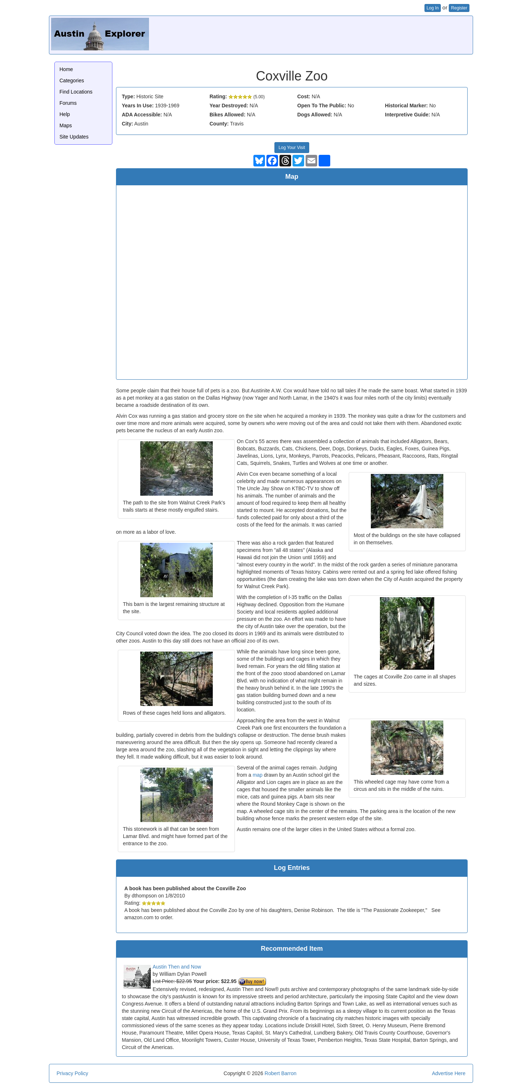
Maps (65, 125)
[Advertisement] (339, 34)
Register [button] (459, 8)
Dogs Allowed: (314, 114)
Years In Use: (138, 105)
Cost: (303, 96)
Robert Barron (281, 1073)
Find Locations (75, 92)
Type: (128, 96)
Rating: (218, 96)
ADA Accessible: (142, 114)
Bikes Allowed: (227, 114)
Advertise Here (448, 1073)
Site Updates (73, 137)
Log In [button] (433, 8)
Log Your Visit (291, 147)
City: (127, 124)
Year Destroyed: (229, 105)
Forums (67, 103)
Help (64, 114)
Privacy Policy (72, 1073)
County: (219, 124)
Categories (71, 80)
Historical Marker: (406, 105)
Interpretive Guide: (407, 114)
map (257, 775)
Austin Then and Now (177, 967)
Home (66, 69)
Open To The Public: (321, 105)
